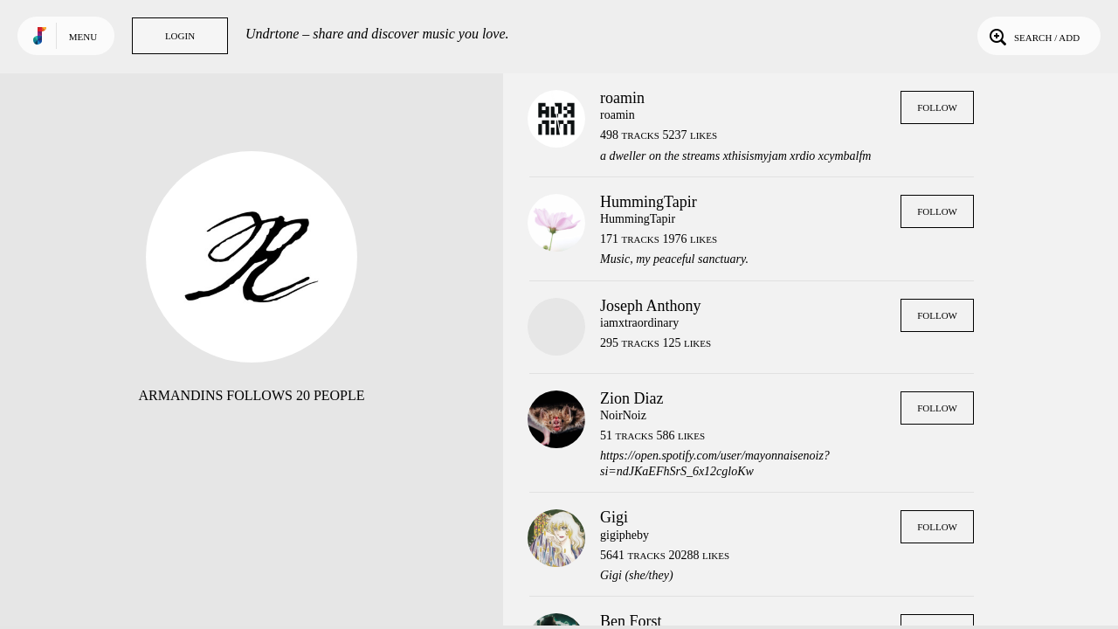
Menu (83, 36)
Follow (937, 107)
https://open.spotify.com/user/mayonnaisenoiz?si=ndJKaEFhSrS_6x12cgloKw (715, 463)
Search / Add (1033, 35)
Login (180, 36)
